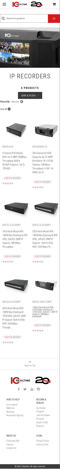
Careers (9, 444)
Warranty (10, 412)
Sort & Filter (30, 95)
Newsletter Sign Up (14, 415)
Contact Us (11, 448)
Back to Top (30, 363)
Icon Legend (11, 404)
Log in (7, 177)
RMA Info (10, 408)
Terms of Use (42, 444)
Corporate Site (12, 441)
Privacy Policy (42, 441)
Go (54, 18)
